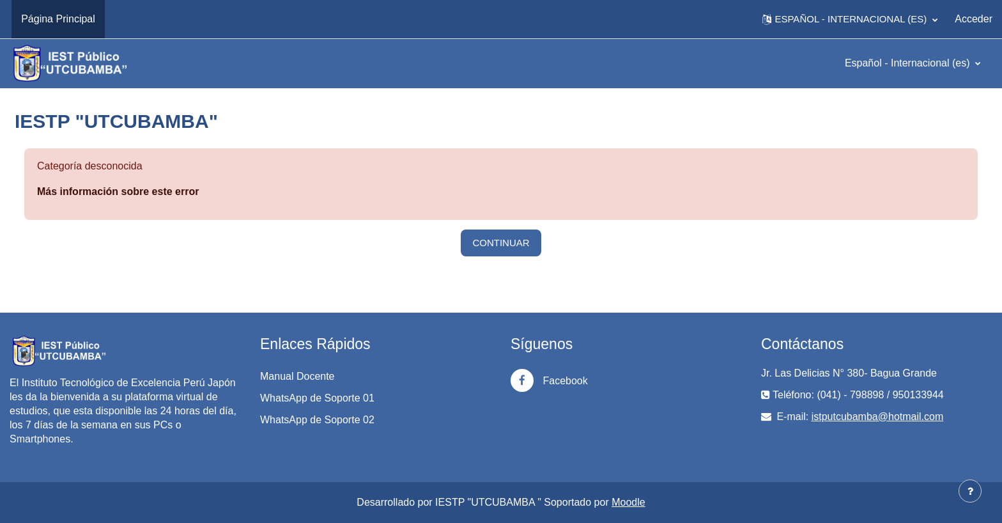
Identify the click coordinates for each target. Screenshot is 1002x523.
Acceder (973, 18)
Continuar (500, 242)
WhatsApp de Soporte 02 (317, 419)
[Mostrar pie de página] (970, 491)
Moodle (628, 502)
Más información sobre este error (118, 191)
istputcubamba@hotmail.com (878, 416)
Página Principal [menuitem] (58, 18)
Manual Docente (297, 376)
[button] (850, 19)
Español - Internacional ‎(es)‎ (909, 63)
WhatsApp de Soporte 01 (317, 398)
